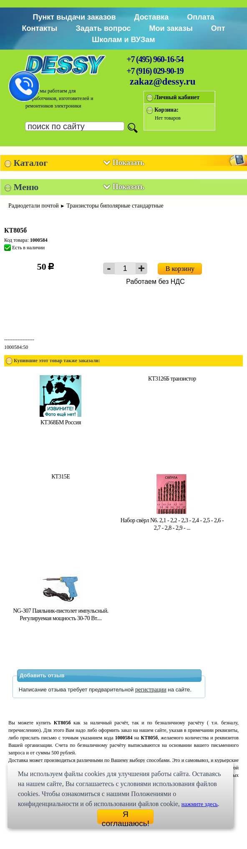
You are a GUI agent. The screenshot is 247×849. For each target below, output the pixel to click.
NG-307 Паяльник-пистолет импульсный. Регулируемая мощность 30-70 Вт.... (60, 610)
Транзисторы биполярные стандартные (114, 206)
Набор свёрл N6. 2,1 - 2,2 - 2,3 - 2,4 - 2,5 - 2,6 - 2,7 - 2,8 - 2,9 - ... (172, 520)
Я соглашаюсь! (125, 817)
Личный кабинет (176, 97)
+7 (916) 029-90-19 (154, 70)
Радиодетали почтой (33, 206)
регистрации (150, 689)
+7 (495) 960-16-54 (154, 59)
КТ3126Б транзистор (172, 379)
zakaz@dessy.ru (163, 81)
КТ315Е (60, 476)
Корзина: (166, 110)
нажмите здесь (199, 804)
